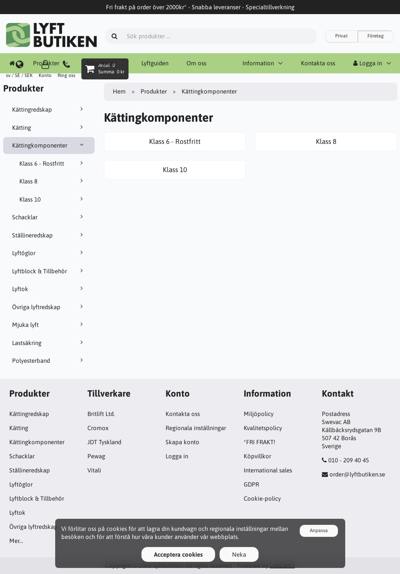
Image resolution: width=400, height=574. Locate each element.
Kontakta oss (183, 413)
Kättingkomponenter (49, 145)
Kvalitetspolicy (263, 427)
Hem (119, 91)
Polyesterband (49, 360)
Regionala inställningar (196, 427)
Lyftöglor (49, 252)
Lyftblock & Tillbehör (49, 271)
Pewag (96, 456)
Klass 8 (52, 181)
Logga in (367, 63)
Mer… (16, 540)
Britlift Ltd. (101, 413)
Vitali (94, 470)
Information (258, 63)
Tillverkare (100, 63)
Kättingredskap (49, 109)
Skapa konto (182, 442)
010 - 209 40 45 (348, 460)
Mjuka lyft (49, 324)
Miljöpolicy (259, 413)
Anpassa (319, 530)
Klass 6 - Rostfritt (52, 163)
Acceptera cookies (178, 554)
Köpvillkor (257, 456)
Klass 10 (52, 199)
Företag (375, 36)
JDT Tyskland (104, 442)
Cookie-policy (262, 498)
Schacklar (49, 216)
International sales (268, 470)
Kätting (49, 127)
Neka (239, 554)
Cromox (97, 427)
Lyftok (49, 288)
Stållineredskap (49, 235)
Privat (341, 36)
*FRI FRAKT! (259, 442)
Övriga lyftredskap (49, 306)
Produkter (46, 63)
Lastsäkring (49, 342)
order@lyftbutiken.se (357, 474)
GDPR (251, 484)
